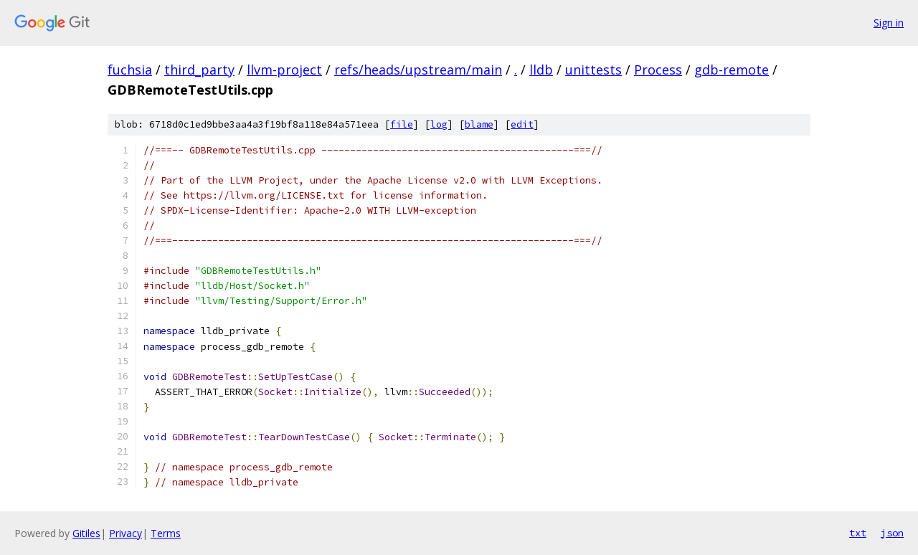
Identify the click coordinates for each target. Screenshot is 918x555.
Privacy (125, 533)
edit (522, 124)
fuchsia (130, 69)
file (401, 124)
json (892, 532)
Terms (166, 533)
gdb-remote (731, 69)
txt (857, 532)
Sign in (889, 22)
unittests (593, 69)
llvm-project (284, 69)
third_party (199, 69)
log (439, 124)
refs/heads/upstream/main (418, 69)
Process (658, 69)
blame (479, 124)
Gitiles (86, 533)
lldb (541, 69)
